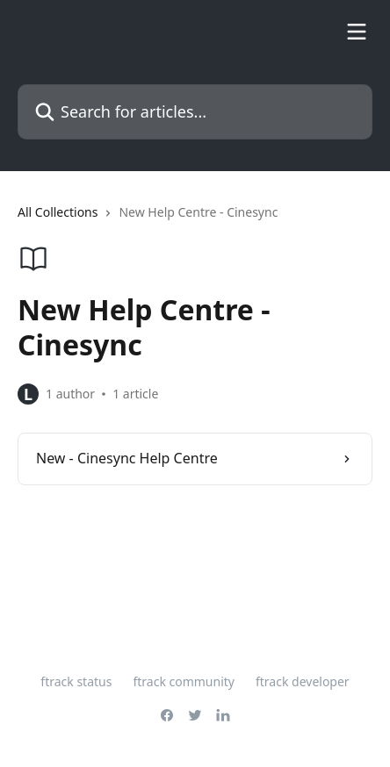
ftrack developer (303, 681)
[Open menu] (356, 31)
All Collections (58, 212)
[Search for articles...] (195, 112)
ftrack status (76, 681)
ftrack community (184, 681)
